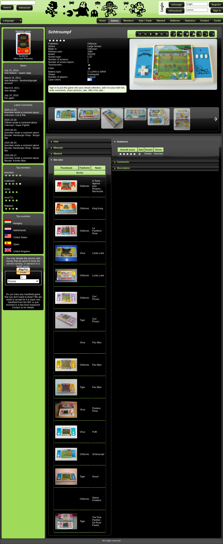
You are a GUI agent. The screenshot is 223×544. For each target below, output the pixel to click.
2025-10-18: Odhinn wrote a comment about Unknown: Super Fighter (20, 122)
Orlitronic (84, 186)
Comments (123, 162)
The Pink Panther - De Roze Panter (97, 521)
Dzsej (7, 189)
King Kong (97, 208)
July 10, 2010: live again (11, 96)
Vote (55, 141)
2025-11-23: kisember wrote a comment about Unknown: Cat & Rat (21, 112)
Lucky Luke (98, 253)
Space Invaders (96, 498)
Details (148, 153)
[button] (7, 7)
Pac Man (96, 342)
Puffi (94, 432)
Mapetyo (8, 205)
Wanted (57, 153)
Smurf (95, 476)
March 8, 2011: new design (12, 89)
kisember (9, 172)
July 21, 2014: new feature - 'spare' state (17, 71)
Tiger (82, 320)
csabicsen (9, 180)
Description (123, 168)
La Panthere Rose (97, 231)
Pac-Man (97, 364)
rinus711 (8, 197)
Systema (23, 56)
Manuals (58, 147)
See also (58, 159)
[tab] (79, 142)
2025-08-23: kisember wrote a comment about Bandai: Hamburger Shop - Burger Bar (22, 134)
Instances (122, 141)
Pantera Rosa (96, 409)
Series (79, 172)
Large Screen (94, 46)
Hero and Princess (23, 58)
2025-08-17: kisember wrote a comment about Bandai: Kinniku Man (21, 158)
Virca (82, 253)
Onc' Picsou (95, 297)
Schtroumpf (98, 454)
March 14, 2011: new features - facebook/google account (20, 80)
